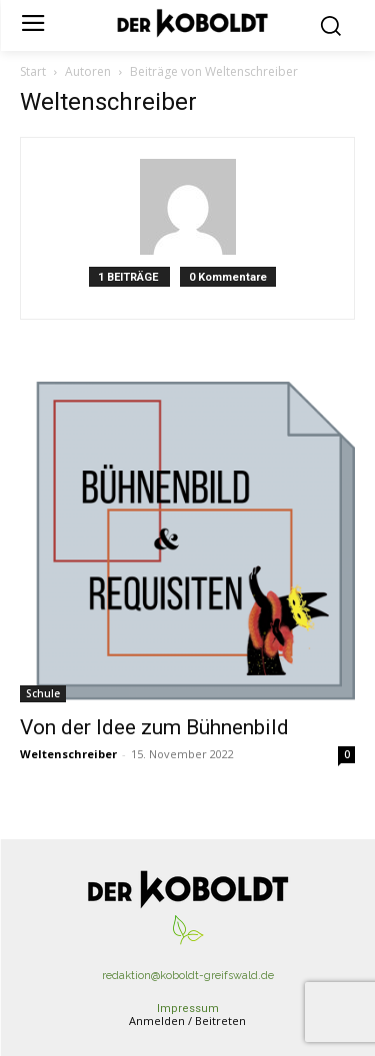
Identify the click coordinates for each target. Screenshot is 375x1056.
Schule (43, 693)
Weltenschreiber (68, 753)
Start (33, 71)
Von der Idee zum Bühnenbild (154, 727)
